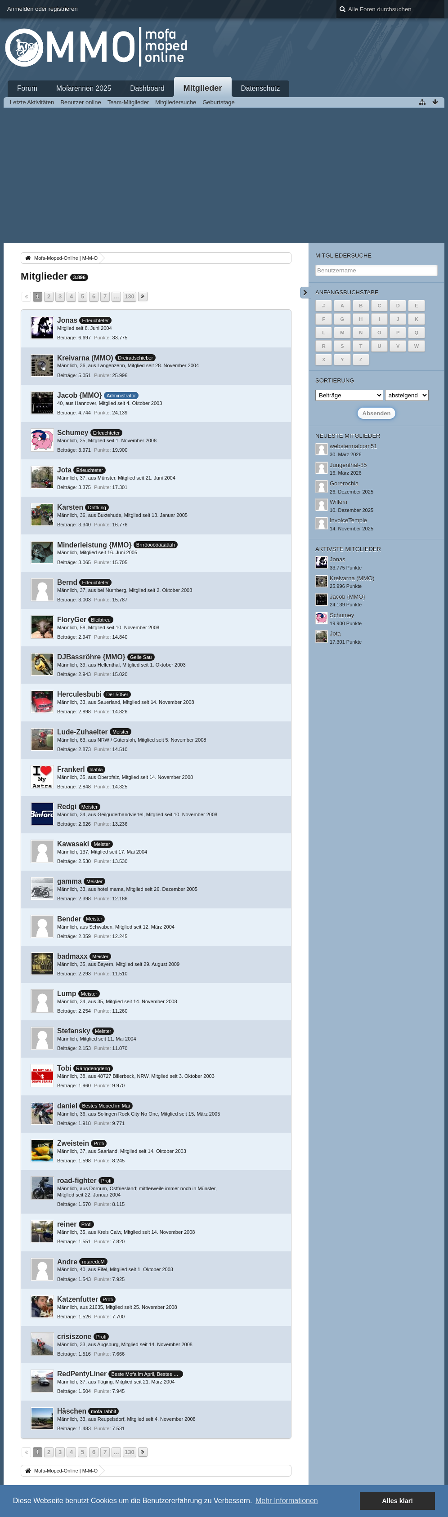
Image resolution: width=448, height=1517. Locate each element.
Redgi (66, 806)
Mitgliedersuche (343, 255)
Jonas (67, 320)
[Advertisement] (224, 175)
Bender (69, 919)
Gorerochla (344, 483)
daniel (67, 1106)
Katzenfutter (77, 1299)
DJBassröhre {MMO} (91, 657)
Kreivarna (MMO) (85, 358)
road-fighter (77, 1180)
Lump (66, 993)
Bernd (67, 582)
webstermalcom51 (353, 446)
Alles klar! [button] (397, 1500)
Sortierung (334, 380)
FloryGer (71, 619)
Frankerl (71, 769)
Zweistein (73, 1143)
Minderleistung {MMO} (94, 545)
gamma (69, 881)
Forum (27, 88)
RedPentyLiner (82, 1374)
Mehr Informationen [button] (286, 1500)
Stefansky (73, 1031)
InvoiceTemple (348, 520)
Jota (64, 470)
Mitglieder (203, 88)
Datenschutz (260, 88)
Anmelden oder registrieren (42, 8)
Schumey (72, 432)
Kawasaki (73, 844)
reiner (66, 1224)
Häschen (71, 1411)
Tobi (64, 1068)
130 (129, 296)
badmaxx (72, 956)
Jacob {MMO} (79, 395)
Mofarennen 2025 (83, 88)
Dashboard (147, 88)
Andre (67, 1262)
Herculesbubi (79, 694)
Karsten (70, 507)
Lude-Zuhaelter (82, 732)
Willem (338, 501)
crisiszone (74, 1336)
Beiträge (66, 337)
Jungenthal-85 (348, 465)
